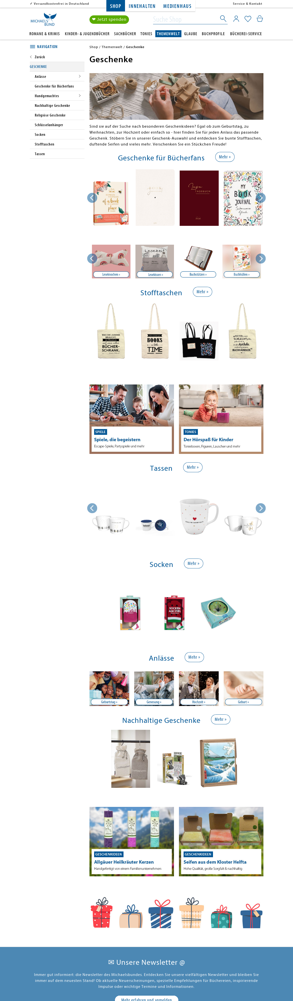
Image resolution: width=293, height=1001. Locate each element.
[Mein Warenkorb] (259, 18)
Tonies (146, 33)
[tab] (57, 47)
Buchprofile (213, 33)
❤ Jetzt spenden (109, 19)
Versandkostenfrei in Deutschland (61, 3)
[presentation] (92, 198)
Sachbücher (125, 33)
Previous (92, 259)
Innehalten (142, 6)
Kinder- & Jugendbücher (87, 33)
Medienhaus (177, 6)
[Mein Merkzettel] (247, 19)
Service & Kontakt (247, 3)
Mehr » (225, 157)
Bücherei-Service (246, 33)
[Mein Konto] (236, 18)
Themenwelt (168, 33)
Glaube (190, 33)
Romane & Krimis (44, 33)
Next (261, 259)
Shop (115, 6)
